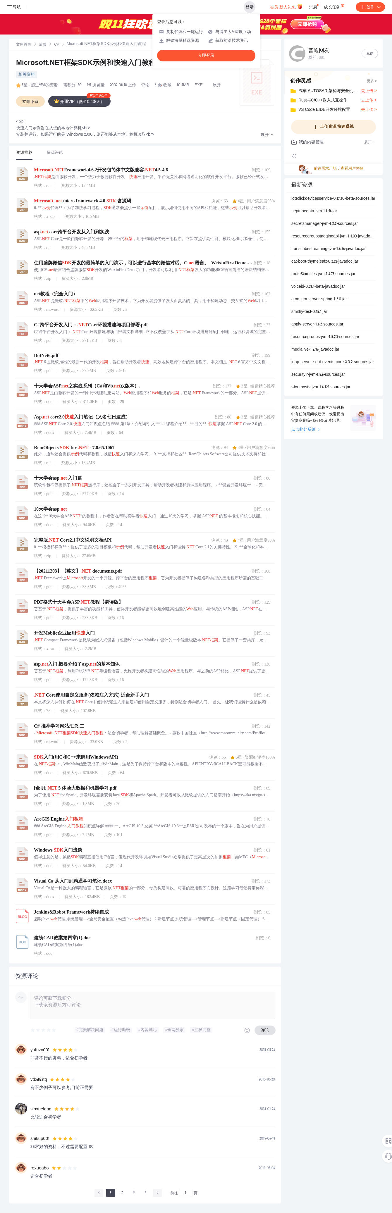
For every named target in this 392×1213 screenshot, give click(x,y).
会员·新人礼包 (286, 6)
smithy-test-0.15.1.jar (309, 312)
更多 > (372, 81)
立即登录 (206, 55)
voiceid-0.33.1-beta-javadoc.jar (318, 287)
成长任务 (334, 5)
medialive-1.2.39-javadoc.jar (315, 350)
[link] (23, 45)
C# (56, 45)
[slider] (43, 1030)
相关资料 (26, 75)
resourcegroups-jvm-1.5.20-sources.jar (325, 337)
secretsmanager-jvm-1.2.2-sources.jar (324, 224)
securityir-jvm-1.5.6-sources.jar (318, 375)
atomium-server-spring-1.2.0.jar (319, 299)
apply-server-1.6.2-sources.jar (317, 325)
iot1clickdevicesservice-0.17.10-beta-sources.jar (333, 199)
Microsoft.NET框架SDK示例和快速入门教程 (86, 63)
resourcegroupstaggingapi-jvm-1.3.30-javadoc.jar (333, 237)
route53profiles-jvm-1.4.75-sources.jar (323, 274)
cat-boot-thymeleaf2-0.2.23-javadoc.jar (324, 262)
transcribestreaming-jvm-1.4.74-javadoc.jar (328, 249)
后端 (43, 45)
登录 (249, 7)
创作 (370, 7)
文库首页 (23, 45)
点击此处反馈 (305, 430)
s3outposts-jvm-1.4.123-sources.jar (320, 387)
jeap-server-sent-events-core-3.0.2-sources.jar (332, 362)
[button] (267, 135)
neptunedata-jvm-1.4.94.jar (314, 211)
